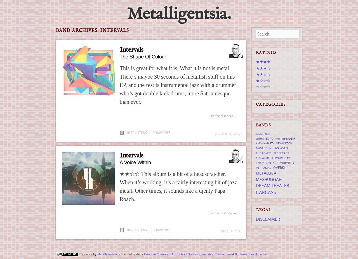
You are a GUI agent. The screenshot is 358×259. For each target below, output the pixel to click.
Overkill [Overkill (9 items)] (280, 168)
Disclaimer (268, 219)
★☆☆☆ (263, 80)
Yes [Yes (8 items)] (287, 158)
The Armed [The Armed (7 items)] (263, 153)
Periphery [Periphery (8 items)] (287, 163)
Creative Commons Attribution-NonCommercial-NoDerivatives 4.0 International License (205, 254)
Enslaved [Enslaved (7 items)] (281, 148)
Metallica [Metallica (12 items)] (266, 173)
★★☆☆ (263, 74)
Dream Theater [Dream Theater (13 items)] (272, 185)
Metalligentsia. (179, 14)
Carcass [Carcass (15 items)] (266, 192)
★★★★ (263, 61)
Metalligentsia (107, 254)
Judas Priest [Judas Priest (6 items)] (264, 134)
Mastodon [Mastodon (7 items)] (263, 148)
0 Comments (159, 133)
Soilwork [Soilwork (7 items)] (263, 158)
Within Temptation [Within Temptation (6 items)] (268, 138)
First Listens (136, 133)
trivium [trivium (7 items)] (277, 158)
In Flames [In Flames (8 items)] (263, 168)
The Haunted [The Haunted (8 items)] (266, 163)
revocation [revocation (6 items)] (284, 143)
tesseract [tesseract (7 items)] (281, 153)
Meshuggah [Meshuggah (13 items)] (269, 179)
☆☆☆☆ (263, 87)
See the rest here (221, 116)
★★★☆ (263, 68)
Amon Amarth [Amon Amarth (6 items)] (265, 143)
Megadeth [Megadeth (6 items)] (288, 138)
